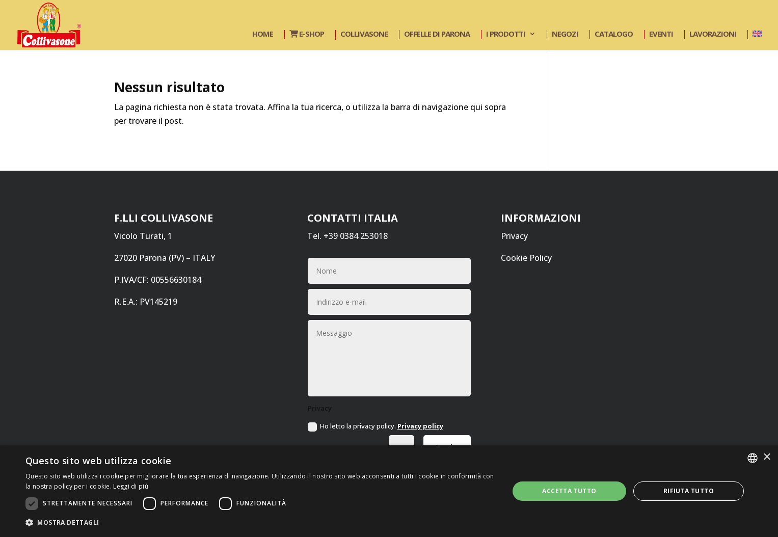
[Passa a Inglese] (756, 34)
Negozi (565, 34)
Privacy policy (420, 426)
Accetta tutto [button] (569, 491)
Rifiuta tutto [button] (688, 491)
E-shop (306, 34)
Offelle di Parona (437, 34)
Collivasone (364, 34)
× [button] (766, 457)
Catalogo (614, 34)
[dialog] (389, 491)
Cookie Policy (526, 257)
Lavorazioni (712, 34)
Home (262, 34)
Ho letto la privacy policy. (375, 426)
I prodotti (505, 34)
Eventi (661, 34)
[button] (260, 522)
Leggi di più (130, 486)
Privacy (514, 235)
